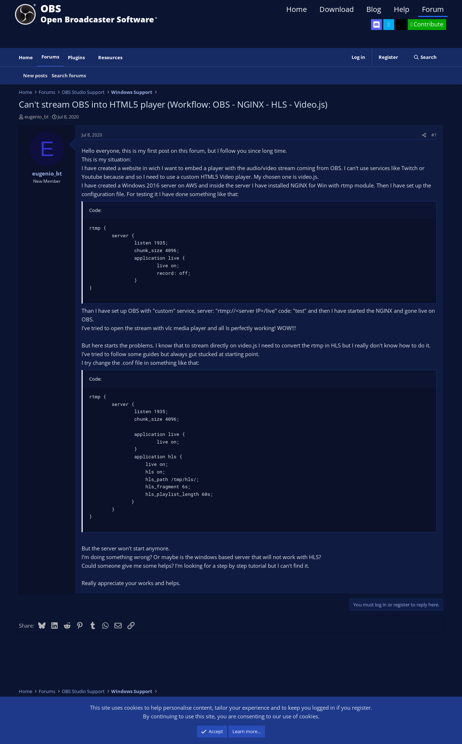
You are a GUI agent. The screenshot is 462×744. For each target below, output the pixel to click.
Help (401, 9)
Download (336, 9)
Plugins (76, 57)
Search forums (69, 75)
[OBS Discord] (376, 24)
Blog (373, 9)
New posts (35, 75)
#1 (434, 135)
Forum (433, 9)
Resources (110, 57)
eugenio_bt (37, 116)
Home (296, 9)
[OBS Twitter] (388, 24)
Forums (50, 56)
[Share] (424, 134)
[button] (90, 57)
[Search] (425, 57)
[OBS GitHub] (401, 24)
